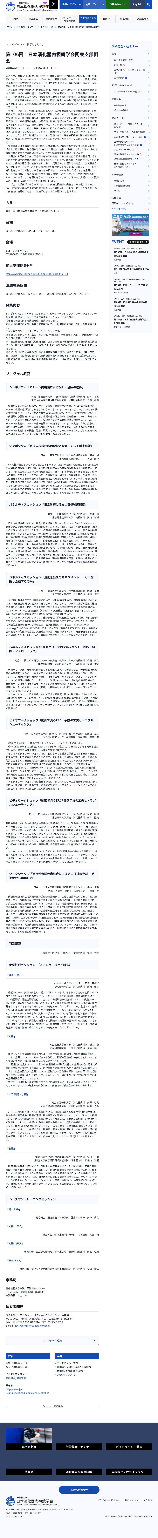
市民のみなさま (118, 4)
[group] (130, 225)
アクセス (147, 1500)
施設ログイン (93, 4)
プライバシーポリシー (108, 1500)
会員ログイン (69, 4)
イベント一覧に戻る (52, 1406)
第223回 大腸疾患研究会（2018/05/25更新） (8, 1406)
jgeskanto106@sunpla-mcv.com (32, 1325)
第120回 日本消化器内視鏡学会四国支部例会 (96, 1406)
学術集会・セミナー (125, 46)
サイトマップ (131, 1500)
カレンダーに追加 (52, 1340)
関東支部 (21, 1378)
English (137, 4)
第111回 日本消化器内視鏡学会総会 (131, 269)
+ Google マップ (63, 1374)
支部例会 (10, 1378)
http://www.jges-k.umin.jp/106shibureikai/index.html (35, 274)
